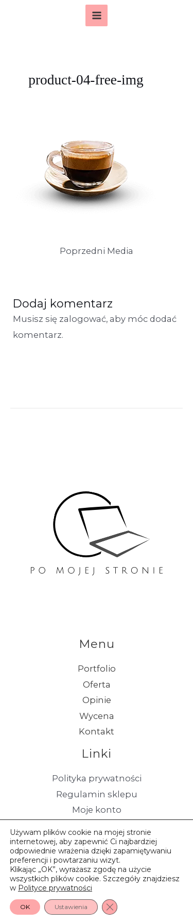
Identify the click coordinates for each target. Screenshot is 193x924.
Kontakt (96, 731)
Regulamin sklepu (96, 794)
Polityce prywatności (55, 888)
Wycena (96, 716)
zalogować (82, 319)
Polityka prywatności (97, 778)
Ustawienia (71, 907)
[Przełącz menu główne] (96, 16)
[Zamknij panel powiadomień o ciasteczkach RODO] (109, 907)
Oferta (97, 684)
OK (25, 907)
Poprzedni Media (96, 251)
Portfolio (97, 668)
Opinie (96, 700)
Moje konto (96, 810)
